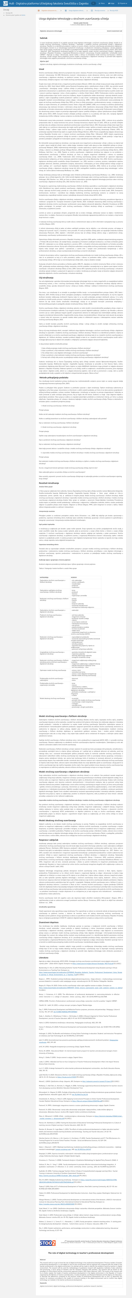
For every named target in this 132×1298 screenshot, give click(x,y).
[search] (93, 3)
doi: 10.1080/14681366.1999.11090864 (65, 1012)
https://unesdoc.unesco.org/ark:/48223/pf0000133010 (56, 1204)
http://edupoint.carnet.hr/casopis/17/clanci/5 (97, 1081)
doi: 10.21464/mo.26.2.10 (80, 1094)
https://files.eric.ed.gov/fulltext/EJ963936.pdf (87, 1101)
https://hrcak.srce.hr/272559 (67, 1077)
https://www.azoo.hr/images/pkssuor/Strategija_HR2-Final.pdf (92, 963)
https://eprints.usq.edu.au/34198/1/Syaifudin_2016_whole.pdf (59, 1175)
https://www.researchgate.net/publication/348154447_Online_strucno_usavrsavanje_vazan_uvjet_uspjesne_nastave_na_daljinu (80, 988)
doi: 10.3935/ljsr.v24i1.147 (83, 1149)
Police (102, 3)
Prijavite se (122, 3)
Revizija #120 (114, 10)
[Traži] (93, 3)
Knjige (111, 3)
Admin (23, 15)
